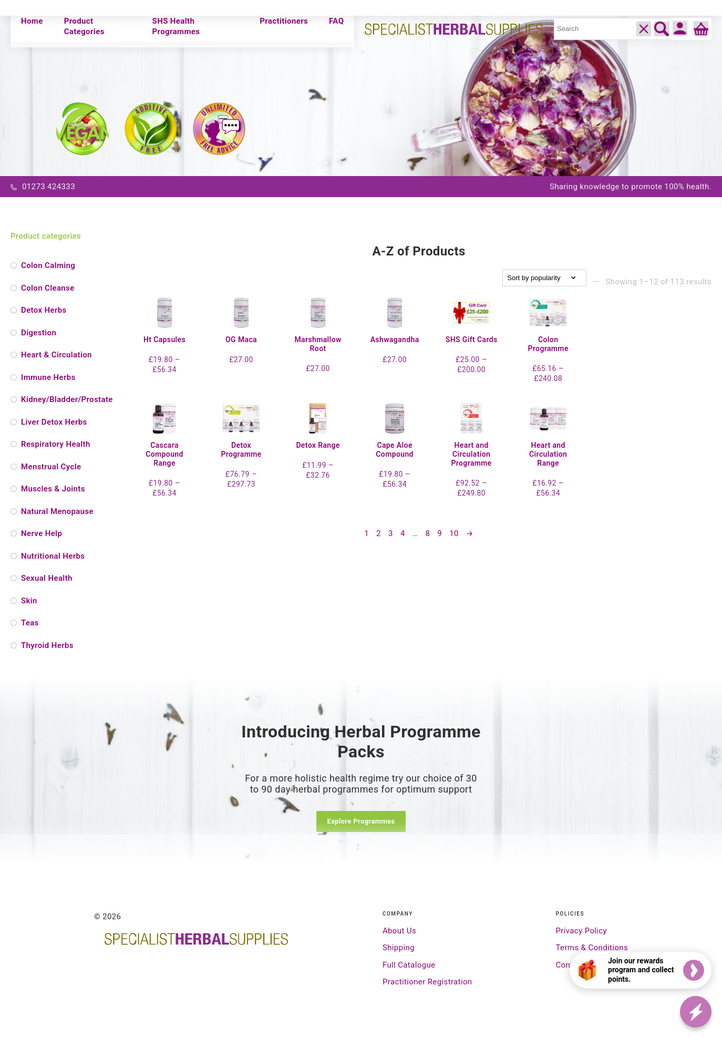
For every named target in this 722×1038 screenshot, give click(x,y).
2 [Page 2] (378, 540)
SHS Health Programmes (176, 26)
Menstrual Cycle (51, 466)
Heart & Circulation (56, 354)
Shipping (399, 947)
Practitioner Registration (427, 981)
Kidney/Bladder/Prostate (63, 399)
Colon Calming (48, 265)
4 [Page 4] (402, 540)
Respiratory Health (55, 444)
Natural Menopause (57, 511)
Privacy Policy (581, 931)
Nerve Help (41, 533)
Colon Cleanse (48, 288)
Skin (29, 600)
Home (32, 21)
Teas (30, 623)
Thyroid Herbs (47, 645)
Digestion (38, 332)
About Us (399, 931)
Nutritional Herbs (53, 556)
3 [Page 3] (390, 540)
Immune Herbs (48, 377)
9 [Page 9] (439, 540)
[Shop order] (544, 278)
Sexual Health (47, 578)
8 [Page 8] (427, 540)
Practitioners (284, 21)
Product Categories (84, 26)
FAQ (336, 21)
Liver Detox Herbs (54, 422)
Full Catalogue (409, 965)
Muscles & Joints (53, 489)
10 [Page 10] (454, 540)
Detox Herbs (44, 310)
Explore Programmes (361, 821)
